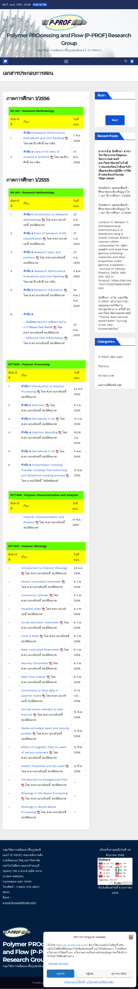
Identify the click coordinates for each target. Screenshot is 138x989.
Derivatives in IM (39, 451)
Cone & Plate (32, 636)
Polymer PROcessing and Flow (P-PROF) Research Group (33, 952)
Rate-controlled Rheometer (42, 649)
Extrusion (35, 405)
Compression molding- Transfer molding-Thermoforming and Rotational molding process (45, 470)
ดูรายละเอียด (119, 973)
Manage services (58, 963)
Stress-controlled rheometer (43, 581)
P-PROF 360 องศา (110, 357)
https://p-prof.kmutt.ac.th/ (72, 945)
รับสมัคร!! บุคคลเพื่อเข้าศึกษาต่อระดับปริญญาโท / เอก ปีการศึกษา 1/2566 (114, 192)
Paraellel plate (33, 609)
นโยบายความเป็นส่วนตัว (100, 982)
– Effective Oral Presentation (45, 338)
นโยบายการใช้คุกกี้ (74, 982)
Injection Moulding (41, 432)
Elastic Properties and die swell (44, 766)
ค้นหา (102, 96)
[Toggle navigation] (66, 61)
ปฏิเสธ (89, 973)
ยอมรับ (61, 973)
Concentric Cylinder (36, 595)
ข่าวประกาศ (106, 376)
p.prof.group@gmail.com (19, 903)
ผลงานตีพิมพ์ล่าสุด (110, 385)
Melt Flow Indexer (35, 677)
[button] (131, 937)
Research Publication (45, 290)
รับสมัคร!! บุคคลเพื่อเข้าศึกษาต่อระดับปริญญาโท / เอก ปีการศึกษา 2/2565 (114, 209)
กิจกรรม (103, 366)
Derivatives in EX (40, 419)
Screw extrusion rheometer (42, 622)
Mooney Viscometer (36, 663)
